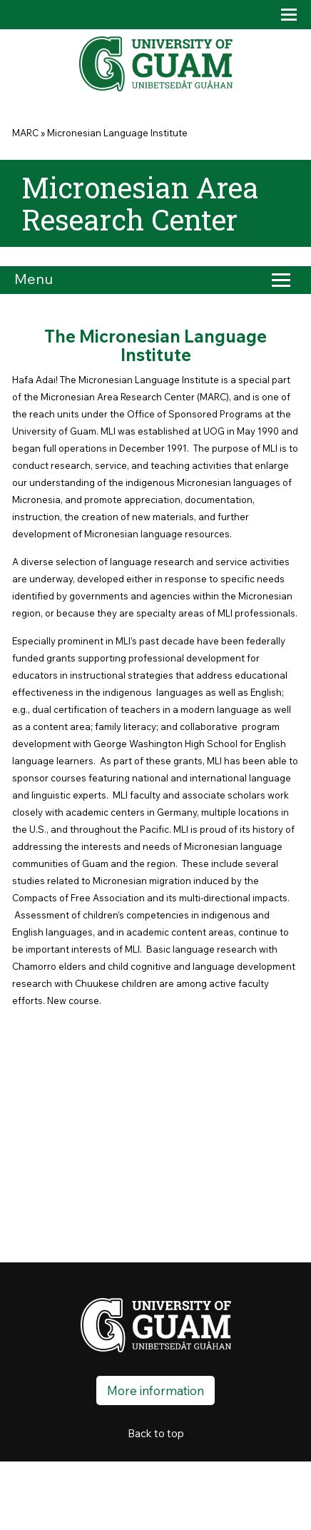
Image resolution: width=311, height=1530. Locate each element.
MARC (25, 132)
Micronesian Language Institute (117, 132)
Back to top (156, 1433)
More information (155, 1390)
